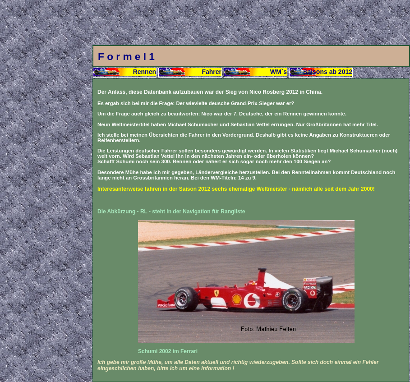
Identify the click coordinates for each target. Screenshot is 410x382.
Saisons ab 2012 (327, 71)
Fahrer (211, 71)
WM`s (278, 71)
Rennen (144, 71)
